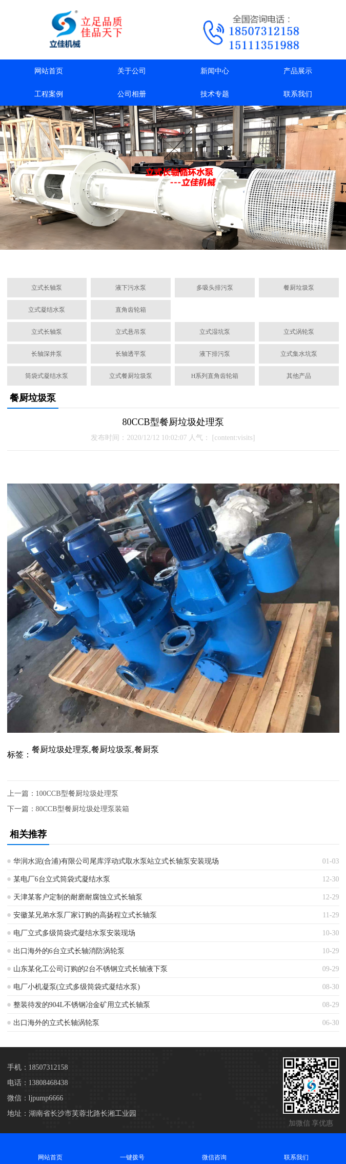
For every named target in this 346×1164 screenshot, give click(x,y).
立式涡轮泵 (298, 331)
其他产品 (299, 375)
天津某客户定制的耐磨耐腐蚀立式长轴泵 (78, 897)
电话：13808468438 (37, 1083)
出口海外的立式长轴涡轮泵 (56, 1023)
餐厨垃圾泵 (298, 287)
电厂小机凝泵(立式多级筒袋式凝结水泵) (76, 987)
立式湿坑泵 (214, 331)
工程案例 (48, 94)
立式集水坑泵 (298, 353)
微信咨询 (214, 1148)
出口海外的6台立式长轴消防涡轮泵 (69, 951)
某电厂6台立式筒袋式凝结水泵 (61, 879)
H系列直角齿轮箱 (215, 375)
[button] (128, 258)
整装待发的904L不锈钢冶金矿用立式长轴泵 (82, 1005)
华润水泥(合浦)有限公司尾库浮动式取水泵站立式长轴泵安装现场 (116, 861)
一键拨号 (132, 1148)
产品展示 (297, 71)
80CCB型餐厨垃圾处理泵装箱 (82, 809)
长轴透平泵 (130, 353)
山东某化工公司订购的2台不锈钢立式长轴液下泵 (90, 969)
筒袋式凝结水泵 (46, 375)
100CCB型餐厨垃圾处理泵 (77, 793)
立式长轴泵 (46, 287)
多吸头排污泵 (214, 287)
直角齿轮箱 (130, 309)
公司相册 (131, 94)
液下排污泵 (214, 353)
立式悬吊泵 (130, 331)
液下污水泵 (130, 287)
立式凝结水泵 (46, 309)
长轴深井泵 (46, 353)
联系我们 (297, 94)
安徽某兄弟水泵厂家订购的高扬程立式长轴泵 (85, 915)
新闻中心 (214, 71)
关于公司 (131, 71)
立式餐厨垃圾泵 (130, 375)
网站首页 (48, 71)
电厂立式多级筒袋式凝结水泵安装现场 (74, 933)
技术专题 (214, 94)
